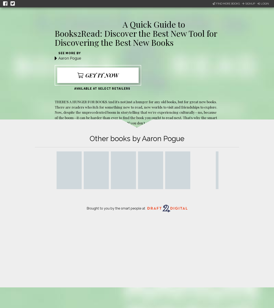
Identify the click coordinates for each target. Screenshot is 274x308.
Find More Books (226, 3)
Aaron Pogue (69, 58)
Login (263, 3)
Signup (248, 3)
